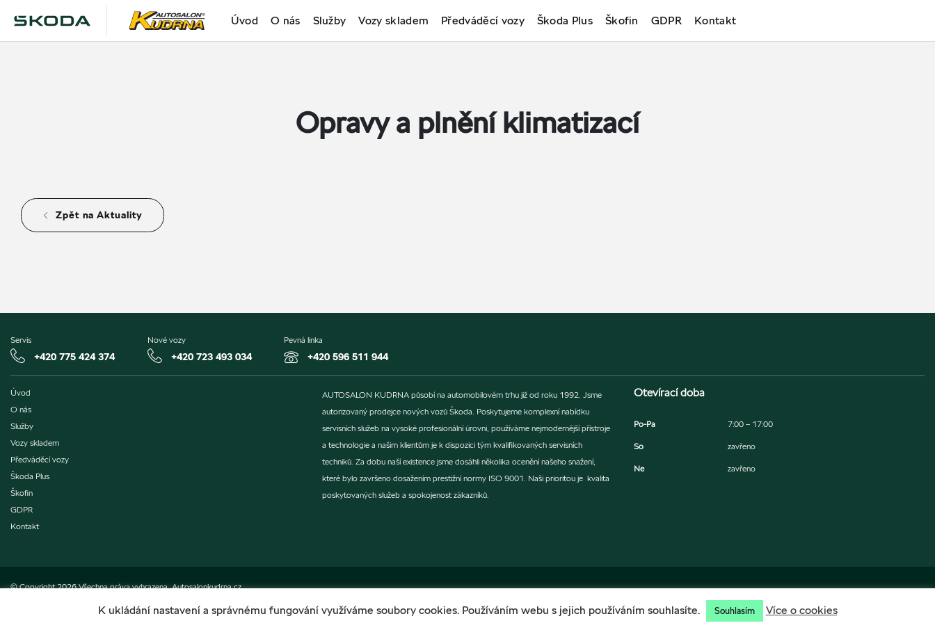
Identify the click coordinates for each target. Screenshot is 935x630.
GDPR (666, 20)
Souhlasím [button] (734, 611)
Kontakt (715, 20)
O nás (286, 20)
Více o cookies (802, 610)
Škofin (622, 20)
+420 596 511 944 (347, 356)
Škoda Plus (565, 20)
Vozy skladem (393, 20)
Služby (329, 20)
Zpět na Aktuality (92, 214)
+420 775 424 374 (74, 356)
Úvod (244, 20)
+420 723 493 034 (211, 356)
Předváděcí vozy (483, 20)
